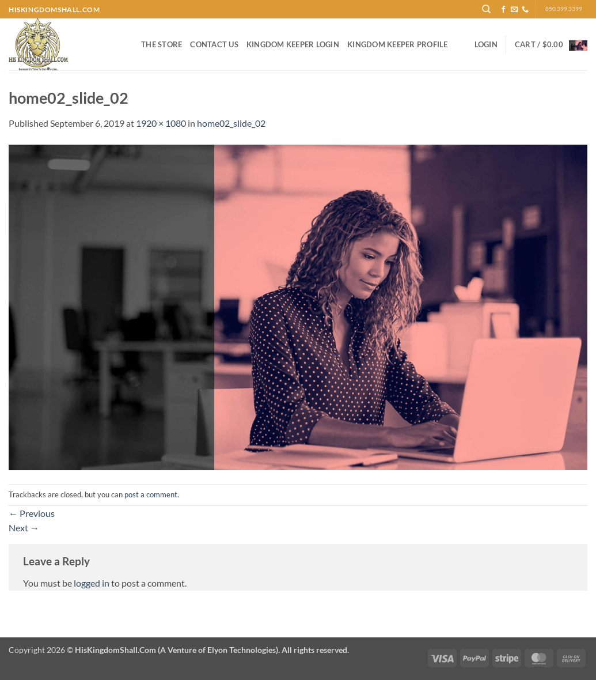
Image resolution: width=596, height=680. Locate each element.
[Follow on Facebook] (503, 10)
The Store (161, 44)
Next (24, 527)
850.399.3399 (563, 9)
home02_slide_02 (231, 123)
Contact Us (214, 44)
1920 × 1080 (161, 123)
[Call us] (525, 10)
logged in (91, 582)
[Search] (486, 9)
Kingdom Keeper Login (292, 44)
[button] (486, 44)
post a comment (150, 494)
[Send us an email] (514, 10)
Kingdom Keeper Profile (397, 44)
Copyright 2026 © (179, 650)
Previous (32, 513)
